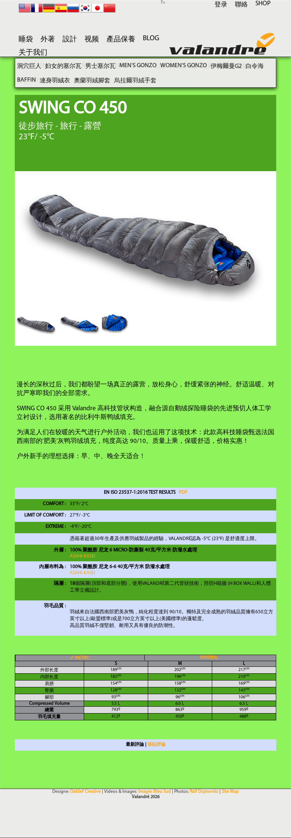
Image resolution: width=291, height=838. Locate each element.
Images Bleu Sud (154, 791)
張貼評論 (156, 744)
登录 (220, 5)
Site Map (230, 791)
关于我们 (33, 53)
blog (151, 38)
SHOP (263, 3)
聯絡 (241, 5)
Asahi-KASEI (82, 556)
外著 (48, 39)
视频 (91, 39)
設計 (70, 39)
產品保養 (120, 39)
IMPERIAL (209, 657)
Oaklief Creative (85, 791)
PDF (183, 492)
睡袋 (26, 39)
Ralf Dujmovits (204, 791)
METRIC (79, 658)
